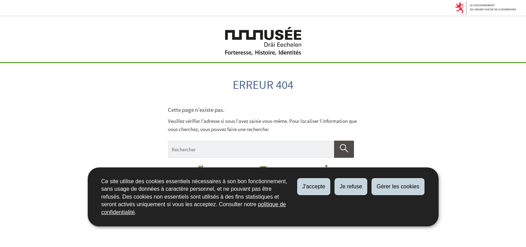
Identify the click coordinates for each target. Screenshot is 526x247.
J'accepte (313, 186)
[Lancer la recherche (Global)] (344, 149)
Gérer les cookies (398, 186)
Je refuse (351, 186)
